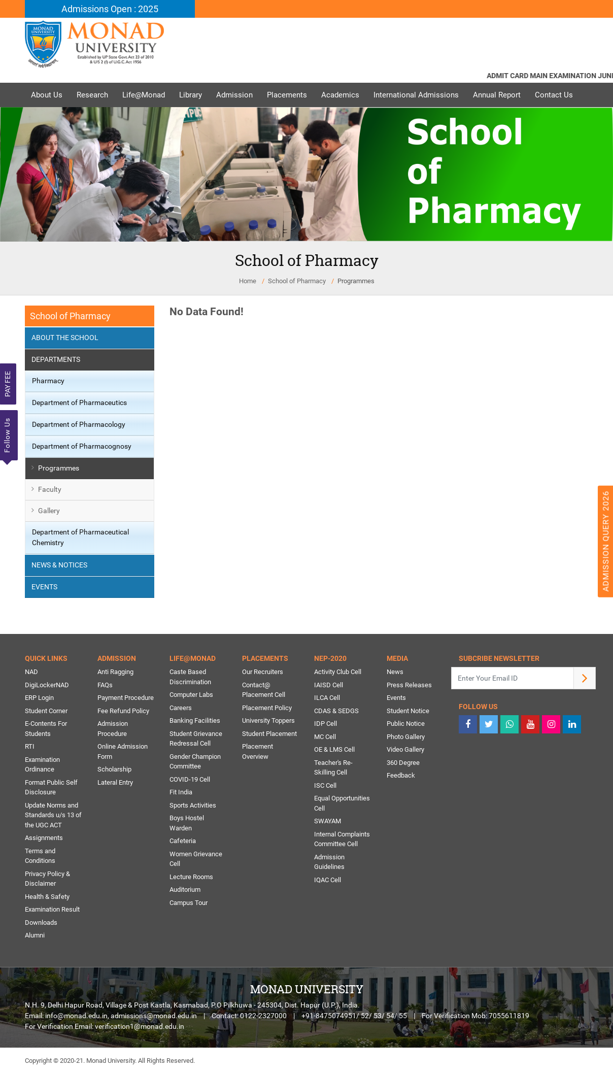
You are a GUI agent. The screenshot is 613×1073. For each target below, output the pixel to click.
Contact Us (554, 94)
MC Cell (325, 737)
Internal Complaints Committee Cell (342, 839)
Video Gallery (405, 749)
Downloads (41, 922)
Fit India (180, 792)
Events (44, 587)
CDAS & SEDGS (336, 711)
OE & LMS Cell (334, 749)
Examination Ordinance (42, 765)
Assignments (44, 838)
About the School (64, 337)
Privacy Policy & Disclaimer (47, 879)
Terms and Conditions (40, 856)
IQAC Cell (327, 880)
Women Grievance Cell (195, 859)
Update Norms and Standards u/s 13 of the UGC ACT (53, 815)
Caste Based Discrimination (190, 677)
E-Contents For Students (46, 728)
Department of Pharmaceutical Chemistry (80, 537)
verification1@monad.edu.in (139, 1026)
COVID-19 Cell (189, 779)
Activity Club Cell (337, 672)
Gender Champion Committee (195, 761)
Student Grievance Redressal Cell (195, 739)
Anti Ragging (115, 672)
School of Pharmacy (297, 281)
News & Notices (59, 565)
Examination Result (52, 909)
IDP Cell (325, 723)
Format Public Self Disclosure (51, 787)
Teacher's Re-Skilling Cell (333, 768)
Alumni (35, 935)
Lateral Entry (115, 782)
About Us (46, 94)
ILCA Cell (327, 697)
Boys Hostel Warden (186, 823)
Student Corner (46, 711)
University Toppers (268, 720)
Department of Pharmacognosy (81, 446)
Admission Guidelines (329, 862)
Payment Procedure (125, 697)
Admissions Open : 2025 (109, 9)
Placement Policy (267, 708)
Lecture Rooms (191, 877)
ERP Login (39, 697)
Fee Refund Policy (123, 711)
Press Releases (409, 685)
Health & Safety (47, 896)
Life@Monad (143, 94)
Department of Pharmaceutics (79, 402)
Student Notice (408, 711)
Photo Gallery (406, 737)
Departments (55, 359)
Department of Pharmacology (78, 424)
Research (92, 94)
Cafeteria (182, 841)
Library (190, 94)
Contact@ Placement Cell (263, 690)
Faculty (49, 489)
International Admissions (416, 94)
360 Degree (403, 762)
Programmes (355, 281)
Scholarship (114, 769)
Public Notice (406, 723)
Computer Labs (191, 694)
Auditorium (184, 889)
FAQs (105, 685)
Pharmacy (48, 381)
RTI (30, 746)
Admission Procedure (112, 728)
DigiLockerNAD (47, 685)
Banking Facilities (194, 720)
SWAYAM (327, 821)
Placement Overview (257, 751)
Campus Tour (188, 903)
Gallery (49, 511)
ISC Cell (325, 785)
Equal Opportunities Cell (342, 803)
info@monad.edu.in (76, 1016)
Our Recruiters (262, 672)
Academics (340, 94)
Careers (180, 708)
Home (247, 281)
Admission (234, 94)
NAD (31, 672)
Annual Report (497, 94)
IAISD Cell (328, 685)
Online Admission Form (122, 751)
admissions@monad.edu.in (154, 1016)
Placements (287, 94)
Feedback (401, 775)
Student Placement (269, 733)
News (395, 672)
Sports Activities (192, 805)
